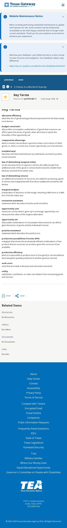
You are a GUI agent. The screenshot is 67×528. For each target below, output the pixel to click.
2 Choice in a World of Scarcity (30, 87)
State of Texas (33, 438)
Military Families (33, 458)
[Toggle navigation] (63, 4)
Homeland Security (33, 447)
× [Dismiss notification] (63, 17)
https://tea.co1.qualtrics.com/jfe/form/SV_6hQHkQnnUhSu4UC (37, 66)
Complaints (33, 417)
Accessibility (33, 388)
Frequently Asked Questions (33, 428)
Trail (33, 453)
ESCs (33, 433)
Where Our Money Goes (33, 463)
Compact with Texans (33, 403)
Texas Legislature (33, 442)
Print (8, 296)
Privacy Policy (33, 392)
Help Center (33, 378)
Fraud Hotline (33, 413)
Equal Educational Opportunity (33, 467)
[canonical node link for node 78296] (4, 87)
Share (22, 296)
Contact (33, 383)
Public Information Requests (33, 422)
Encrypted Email (33, 408)
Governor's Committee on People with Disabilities (33, 472)
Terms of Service (33, 397)
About (33, 374)
